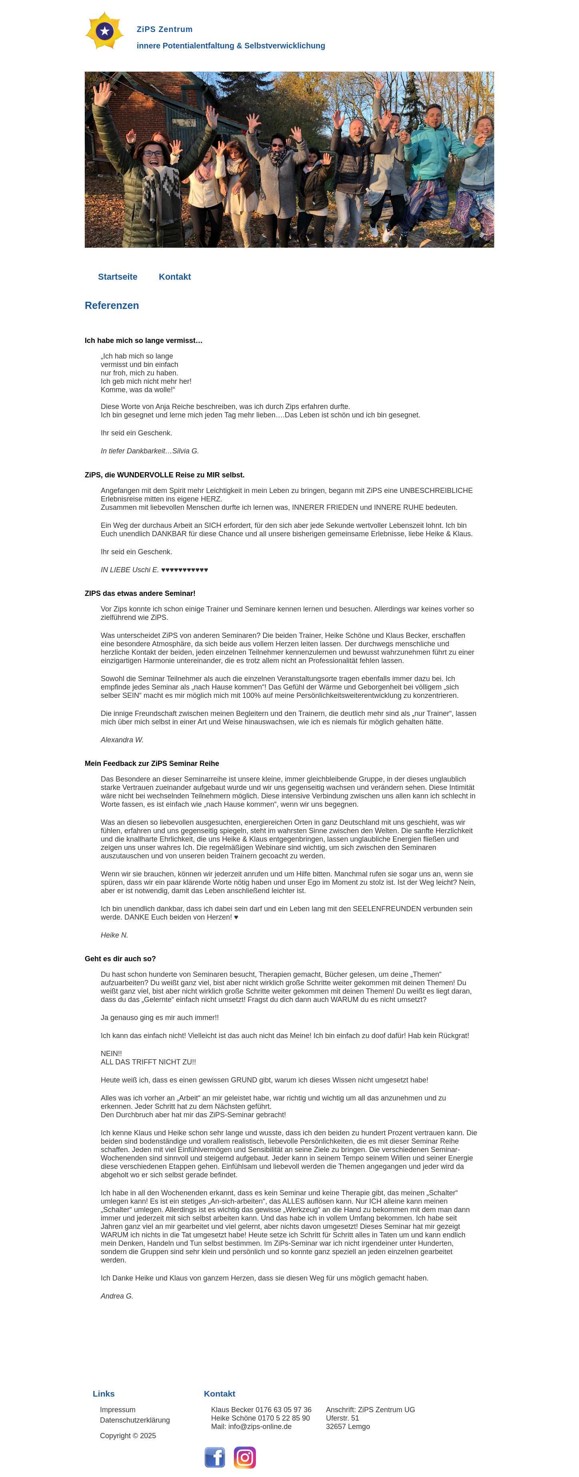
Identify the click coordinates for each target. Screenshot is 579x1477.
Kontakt (175, 277)
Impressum (118, 1410)
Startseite (117, 277)
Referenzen (112, 305)
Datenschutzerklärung (135, 1420)
